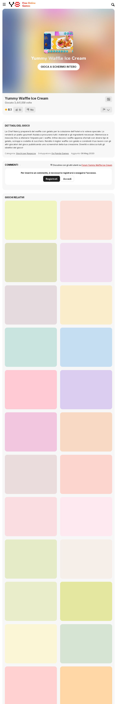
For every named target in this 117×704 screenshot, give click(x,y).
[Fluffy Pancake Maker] (31, 347)
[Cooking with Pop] (86, 432)
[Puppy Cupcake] (31, 262)
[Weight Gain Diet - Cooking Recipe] (86, 559)
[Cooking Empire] (31, 474)
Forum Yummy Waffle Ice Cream (97, 165)
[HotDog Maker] (86, 347)
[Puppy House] (31, 305)
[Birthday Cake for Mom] (31, 432)
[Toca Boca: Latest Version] (31, 643)
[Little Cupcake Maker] (31, 220)
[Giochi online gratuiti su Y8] (14, 4)
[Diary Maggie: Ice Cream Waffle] (31, 516)
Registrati (51, 178)
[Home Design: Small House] (31, 559)
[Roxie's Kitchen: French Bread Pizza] (86, 643)
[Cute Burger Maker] (31, 389)
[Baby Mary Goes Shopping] (86, 601)
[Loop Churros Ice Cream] (86, 262)
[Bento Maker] (86, 305)
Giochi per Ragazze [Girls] (26, 153)
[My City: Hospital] (86, 474)
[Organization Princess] (86, 516)
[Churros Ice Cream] (86, 220)
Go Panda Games (60, 153)
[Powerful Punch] (31, 601)
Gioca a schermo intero (58, 66)
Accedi (67, 178)
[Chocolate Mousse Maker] (86, 389)
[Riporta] (106, 110)
